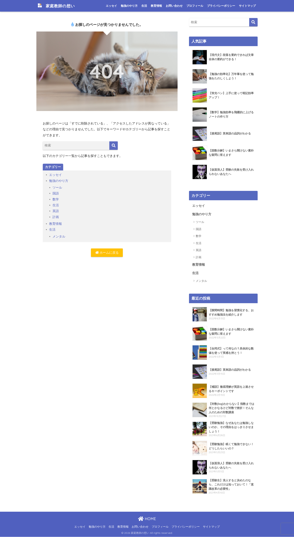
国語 (55, 193)
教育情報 (156, 5)
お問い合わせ (174, 5)
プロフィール (194, 5)
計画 (55, 217)
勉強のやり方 (129, 5)
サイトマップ (247, 5)
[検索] (113, 145)
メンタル (58, 236)
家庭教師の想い (57, 5)
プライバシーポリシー (221, 5)
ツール (57, 187)
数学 (55, 199)
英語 (55, 211)
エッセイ (111, 5)
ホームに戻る (107, 252)
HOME (147, 519)
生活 (144, 5)
